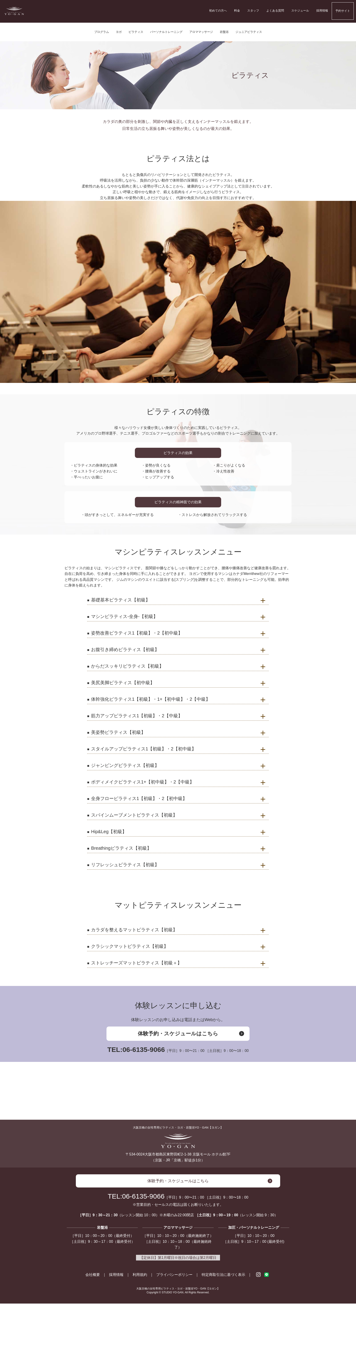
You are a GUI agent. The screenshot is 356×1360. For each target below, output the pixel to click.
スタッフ (253, 10)
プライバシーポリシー (174, 1331)
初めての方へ (218, 10)
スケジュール (300, 10)
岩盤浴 (224, 32)
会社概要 (92, 1331)
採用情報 (322, 10)
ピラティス (136, 32)
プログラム (101, 32)
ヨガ (119, 32)
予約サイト (342, 10)
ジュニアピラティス (248, 32)
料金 (237, 10)
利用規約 (140, 1331)
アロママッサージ (201, 32)
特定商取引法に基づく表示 (223, 1331)
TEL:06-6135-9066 (178, 1049)
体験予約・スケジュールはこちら (178, 1033)
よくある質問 (275, 10)
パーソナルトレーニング (166, 32)
